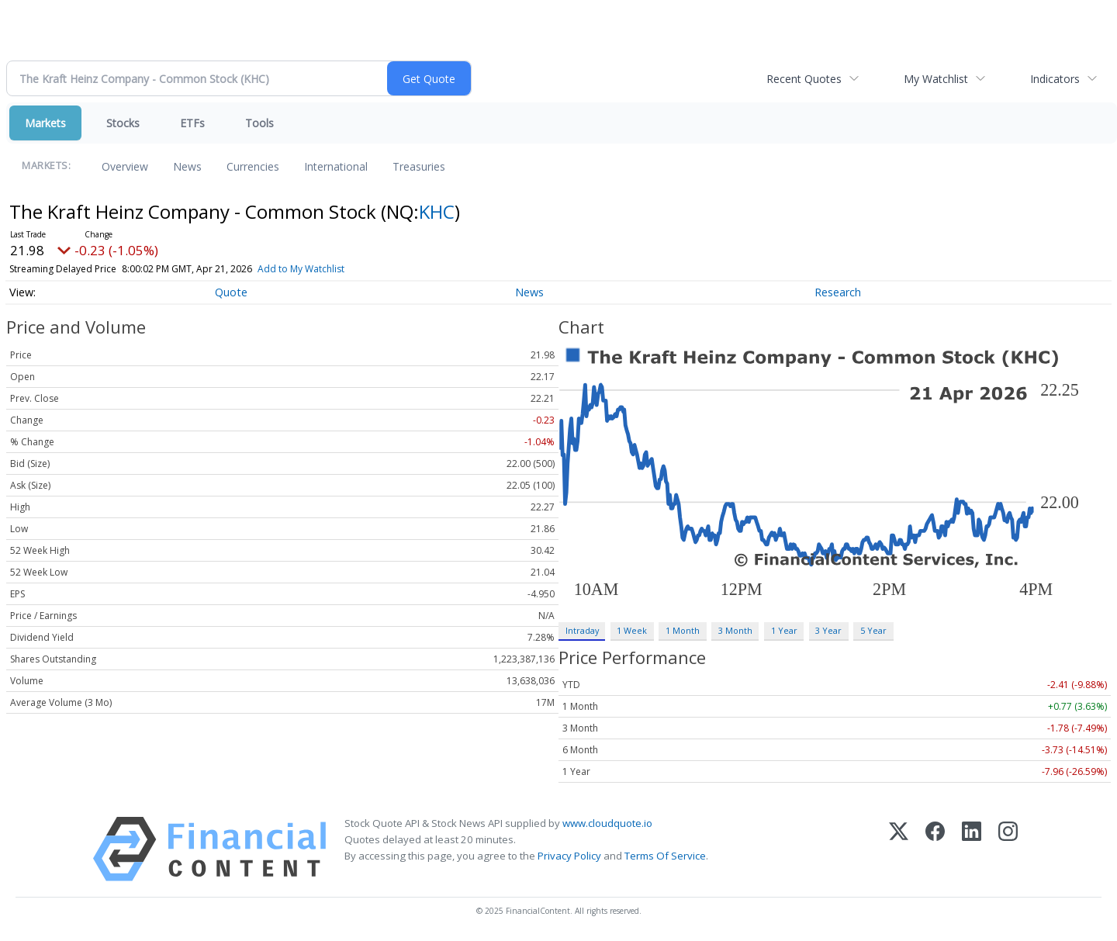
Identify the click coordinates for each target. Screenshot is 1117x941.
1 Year (784, 630)
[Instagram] (1008, 849)
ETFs (192, 123)
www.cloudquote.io (607, 823)
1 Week (632, 630)
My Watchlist (936, 78)
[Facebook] (935, 849)
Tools (259, 123)
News (187, 166)
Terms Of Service (665, 856)
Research (837, 292)
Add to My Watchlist (301, 268)
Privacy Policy (569, 856)
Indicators (1055, 78)
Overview (125, 166)
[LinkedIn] (971, 849)
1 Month (683, 630)
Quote (231, 292)
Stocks (123, 123)
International (336, 166)
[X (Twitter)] (899, 849)
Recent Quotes (804, 78)
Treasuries (419, 166)
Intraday (582, 630)
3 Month (735, 630)
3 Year (828, 630)
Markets (45, 123)
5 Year (873, 630)
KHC (437, 211)
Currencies (253, 166)
